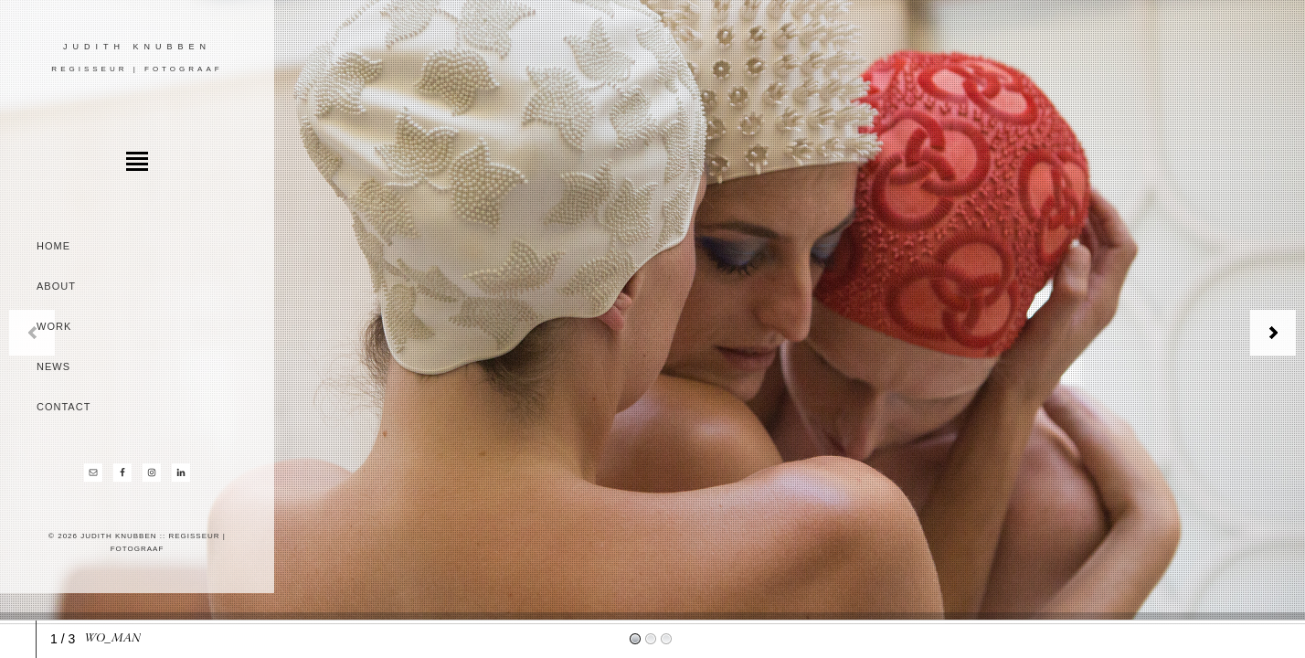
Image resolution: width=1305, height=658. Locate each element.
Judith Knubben (137, 46)
